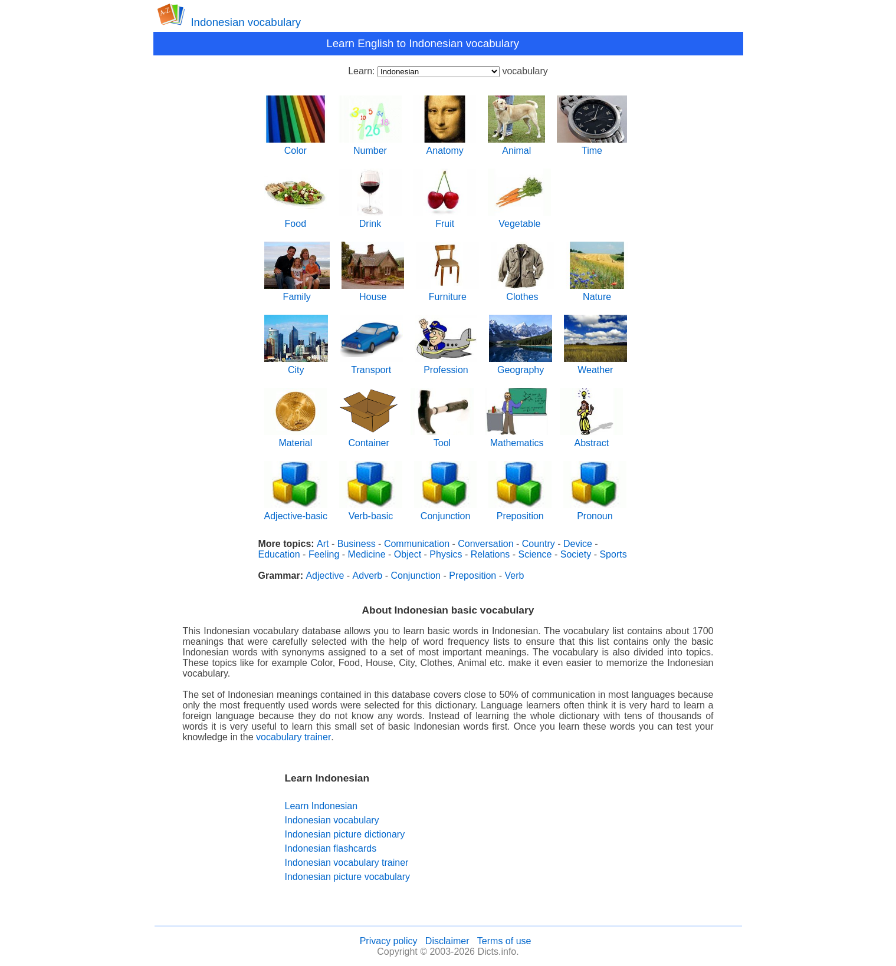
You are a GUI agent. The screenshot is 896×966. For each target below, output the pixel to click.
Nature (597, 292)
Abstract (591, 439)
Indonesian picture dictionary (345, 834)
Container (369, 439)
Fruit (445, 219)
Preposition (520, 512)
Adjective (325, 576)
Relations (490, 554)
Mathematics (517, 439)
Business (356, 544)
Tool (442, 439)
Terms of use (504, 941)
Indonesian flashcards (331, 848)
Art (323, 544)
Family (297, 292)
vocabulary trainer (293, 737)
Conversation (485, 544)
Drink (370, 219)
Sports (612, 554)
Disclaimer (447, 941)
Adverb (368, 576)
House (373, 292)
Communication (416, 544)
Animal (516, 146)
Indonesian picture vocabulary (348, 877)
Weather (595, 366)
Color (295, 146)
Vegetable (519, 219)
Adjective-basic (296, 512)
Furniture (447, 292)
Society (575, 554)
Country (538, 544)
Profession (446, 366)
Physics (445, 554)
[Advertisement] (523, 827)
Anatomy (445, 146)
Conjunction (445, 512)
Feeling (323, 554)
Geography (520, 366)
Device (577, 544)
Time (592, 146)
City (296, 366)
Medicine (367, 554)
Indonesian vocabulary (246, 22)
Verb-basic (370, 512)
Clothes (522, 292)
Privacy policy (389, 941)
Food (295, 219)
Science (535, 554)
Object (407, 554)
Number (370, 146)
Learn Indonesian (321, 806)
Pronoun (594, 512)
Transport (371, 366)
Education (279, 554)
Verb (514, 576)
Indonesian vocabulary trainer (347, 863)
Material (295, 439)
